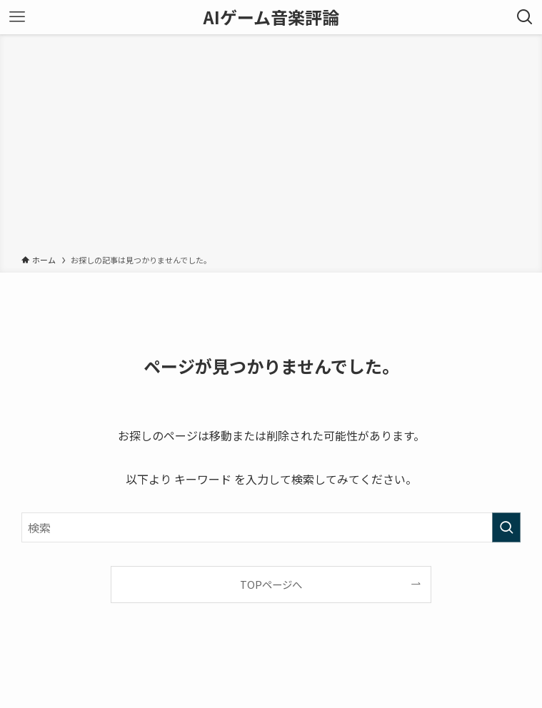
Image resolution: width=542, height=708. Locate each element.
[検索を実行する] (506, 527)
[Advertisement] (271, 147)
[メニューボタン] (17, 17)
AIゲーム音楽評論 (271, 17)
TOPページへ (271, 584)
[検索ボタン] (525, 17)
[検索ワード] (270, 527)
